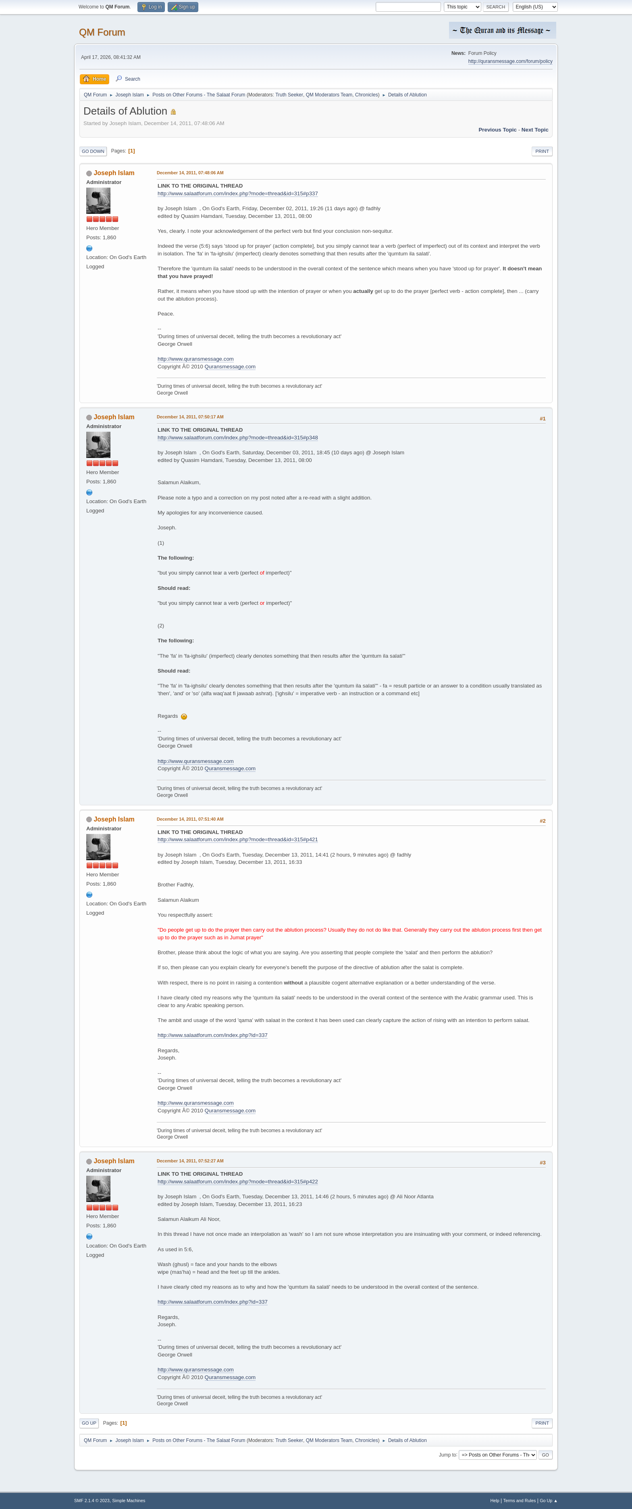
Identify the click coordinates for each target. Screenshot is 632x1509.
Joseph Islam (114, 172)
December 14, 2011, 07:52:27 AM (190, 1160)
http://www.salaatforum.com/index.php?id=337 (213, 1035)
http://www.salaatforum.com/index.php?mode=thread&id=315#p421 (238, 839)
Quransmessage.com (230, 367)
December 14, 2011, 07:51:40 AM (190, 819)
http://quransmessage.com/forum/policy (510, 61)
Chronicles (366, 95)
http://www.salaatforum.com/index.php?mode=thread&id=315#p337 (238, 193)
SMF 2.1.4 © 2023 (92, 1500)
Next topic (535, 130)
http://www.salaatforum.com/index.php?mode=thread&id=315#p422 (238, 1182)
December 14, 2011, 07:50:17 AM (190, 416)
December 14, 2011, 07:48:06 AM (190, 172)
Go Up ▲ (549, 1500)
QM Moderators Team (329, 95)
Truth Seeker (289, 95)
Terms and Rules (519, 1500)
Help (495, 1500)
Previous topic (497, 130)
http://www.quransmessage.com (196, 359)
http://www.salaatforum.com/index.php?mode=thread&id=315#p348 (238, 438)
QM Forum (102, 32)
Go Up (89, 1423)
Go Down (93, 151)
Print (542, 151)
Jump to (447, 1454)
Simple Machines (128, 1500)
